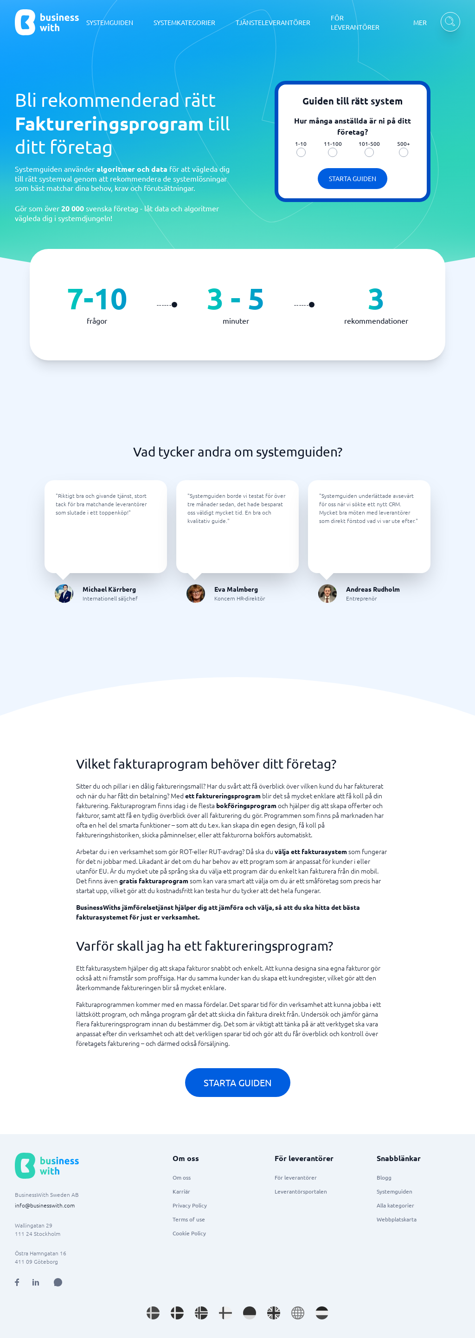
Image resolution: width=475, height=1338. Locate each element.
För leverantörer (296, 1177)
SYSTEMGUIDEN (109, 22)
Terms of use (189, 1219)
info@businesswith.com (45, 1205)
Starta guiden (352, 178)
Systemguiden (394, 1191)
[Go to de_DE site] (249, 1312)
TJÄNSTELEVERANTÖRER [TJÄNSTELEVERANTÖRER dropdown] (273, 22)
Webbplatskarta (397, 1219)
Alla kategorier (395, 1205)
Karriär (181, 1191)
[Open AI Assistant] (58, 1282)
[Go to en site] (297, 1312)
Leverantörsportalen (301, 1191)
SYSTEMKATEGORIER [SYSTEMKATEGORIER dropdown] (184, 22)
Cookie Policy (189, 1233)
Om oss (182, 1177)
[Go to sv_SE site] (153, 1312)
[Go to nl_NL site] (321, 1312)
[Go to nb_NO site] (201, 1312)
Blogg (384, 1177)
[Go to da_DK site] (177, 1312)
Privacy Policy (190, 1205)
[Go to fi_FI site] (225, 1312)
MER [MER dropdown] (420, 22)
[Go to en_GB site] (273, 1312)
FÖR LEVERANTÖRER (355, 22)
